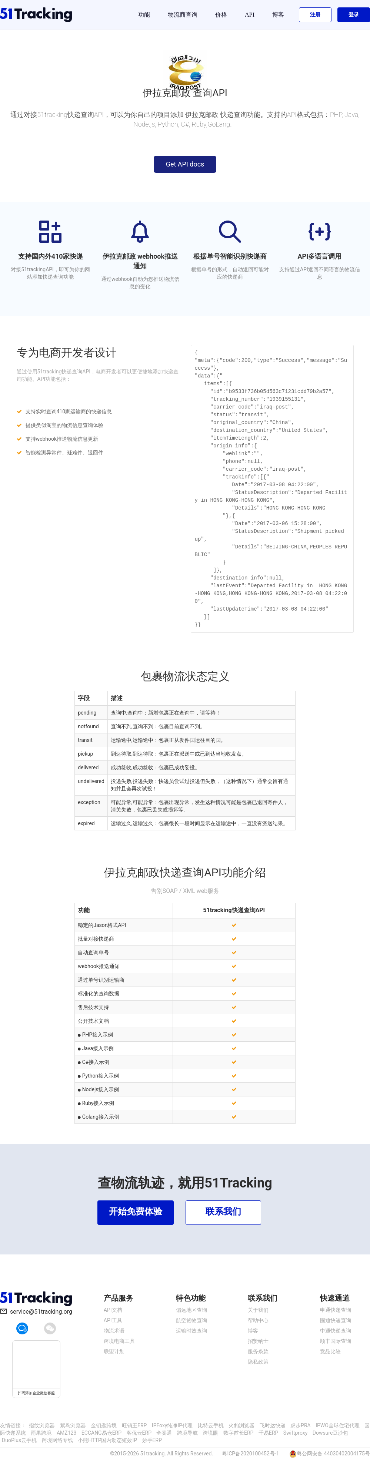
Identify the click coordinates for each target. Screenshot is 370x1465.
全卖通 (164, 1433)
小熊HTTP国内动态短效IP (107, 1440)
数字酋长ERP (238, 1433)
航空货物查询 (191, 1320)
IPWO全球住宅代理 (338, 1425)
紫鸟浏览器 (73, 1425)
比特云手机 (211, 1425)
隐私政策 (258, 1362)
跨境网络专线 (57, 1440)
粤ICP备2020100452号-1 (250, 1453)
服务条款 (258, 1351)
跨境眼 (210, 1433)
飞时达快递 (273, 1425)
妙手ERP (152, 1440)
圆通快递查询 (335, 1320)
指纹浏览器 (42, 1425)
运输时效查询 (191, 1331)
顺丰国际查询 (335, 1341)
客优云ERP (139, 1433)
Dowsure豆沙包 (331, 1433)
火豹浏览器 (241, 1425)
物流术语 (114, 1331)
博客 (278, 14)
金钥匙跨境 (104, 1425)
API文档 (113, 1310)
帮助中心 (258, 1320)
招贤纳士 (258, 1341)
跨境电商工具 (119, 1341)
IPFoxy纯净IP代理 (172, 1425)
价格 (221, 14)
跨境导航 (187, 1433)
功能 (144, 14)
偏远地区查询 (191, 1310)
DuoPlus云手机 (19, 1440)
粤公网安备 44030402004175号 (333, 1453)
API (249, 14)
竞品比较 (330, 1351)
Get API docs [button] (185, 164)
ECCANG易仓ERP (101, 1433)
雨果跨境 (41, 1433)
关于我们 (258, 1310)
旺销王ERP (134, 1425)
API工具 (113, 1320)
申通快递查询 (335, 1310)
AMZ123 (66, 1433)
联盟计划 (114, 1351)
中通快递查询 (335, 1331)
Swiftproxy (295, 1433)
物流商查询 (182, 14)
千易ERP (268, 1433)
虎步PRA (300, 1425)
